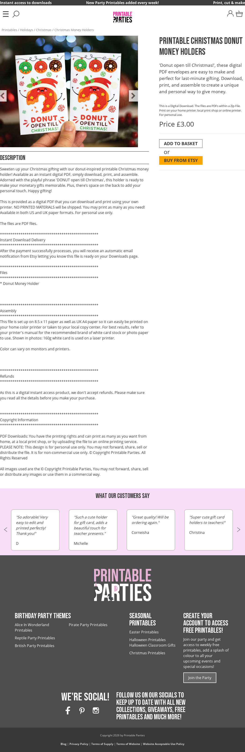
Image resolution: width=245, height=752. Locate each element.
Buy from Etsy (181, 160)
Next (131, 92)
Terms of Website (128, 744)
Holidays (26, 30)
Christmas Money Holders (74, 30)
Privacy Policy (78, 744)
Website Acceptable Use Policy (163, 744)
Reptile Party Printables (35, 637)
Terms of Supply (102, 744)
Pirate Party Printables (88, 624)
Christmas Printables (147, 652)
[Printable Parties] (122, 15)
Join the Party (199, 677)
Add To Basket (181, 143)
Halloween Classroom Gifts (152, 645)
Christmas (43, 30)
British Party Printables (34, 645)
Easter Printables (144, 632)
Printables (9, 30)
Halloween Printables (147, 639)
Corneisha (151, 524)
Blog (63, 744)
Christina (208, 524)
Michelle (93, 530)
